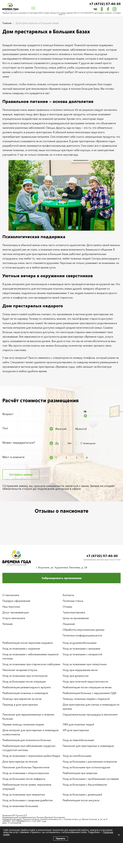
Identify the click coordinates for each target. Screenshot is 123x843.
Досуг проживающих (15, 612)
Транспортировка (74, 612)
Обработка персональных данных (83, 629)
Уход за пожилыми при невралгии (23, 794)
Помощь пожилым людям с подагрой (86, 698)
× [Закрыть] (119, 834)
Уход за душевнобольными (79, 642)
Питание (7, 623)
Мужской (81, 428)
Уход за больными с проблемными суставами (91, 778)
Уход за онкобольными (77, 755)
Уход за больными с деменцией (82, 794)
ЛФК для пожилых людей (78, 724)
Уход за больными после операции (24, 681)
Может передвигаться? (18, 442)
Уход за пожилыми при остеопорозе (25, 675)
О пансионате (10, 595)
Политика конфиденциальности (82, 635)
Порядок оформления (16, 600)
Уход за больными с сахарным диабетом (27, 800)
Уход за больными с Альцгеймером (85, 784)
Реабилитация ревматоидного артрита (26, 687)
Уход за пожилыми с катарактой (82, 654)
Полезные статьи (73, 600)
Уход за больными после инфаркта (23, 778)
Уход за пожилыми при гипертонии (85, 664)
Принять (60, 838)
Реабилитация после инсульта (81, 800)
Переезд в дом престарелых (20, 704)
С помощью (88, 443)
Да (57, 443)
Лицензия (69, 623)
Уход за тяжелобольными (78, 740)
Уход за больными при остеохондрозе (86, 767)
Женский (60, 428)
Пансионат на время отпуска (19, 670)
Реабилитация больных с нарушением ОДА (89, 693)
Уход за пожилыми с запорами (81, 648)
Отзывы (67, 606)
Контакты (68, 595)
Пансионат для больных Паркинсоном (25, 767)
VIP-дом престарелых (76, 730)
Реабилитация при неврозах (80, 773)
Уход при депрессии (75, 675)
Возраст (8, 414)
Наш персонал (11, 606)
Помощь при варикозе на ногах (22, 698)
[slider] (85, 415)
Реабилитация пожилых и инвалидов (25, 693)
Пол (5, 428)
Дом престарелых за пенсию (20, 761)
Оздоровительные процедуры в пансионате (90, 714)
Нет (69, 443)
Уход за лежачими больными (20, 806)
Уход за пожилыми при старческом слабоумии (31, 664)
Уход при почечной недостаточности (85, 681)
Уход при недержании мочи (80, 670)
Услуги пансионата (13, 618)
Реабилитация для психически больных (26, 740)
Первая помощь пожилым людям (23, 724)
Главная (7, 23)
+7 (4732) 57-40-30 (105, 4)
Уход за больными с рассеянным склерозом (90, 761)
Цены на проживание (76, 618)
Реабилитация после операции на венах (87, 687)
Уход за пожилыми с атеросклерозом (25, 773)
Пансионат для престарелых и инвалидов (88, 745)
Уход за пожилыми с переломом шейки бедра (31, 755)
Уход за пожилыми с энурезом (21, 648)
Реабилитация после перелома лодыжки (27, 642)
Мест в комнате (13, 457)
